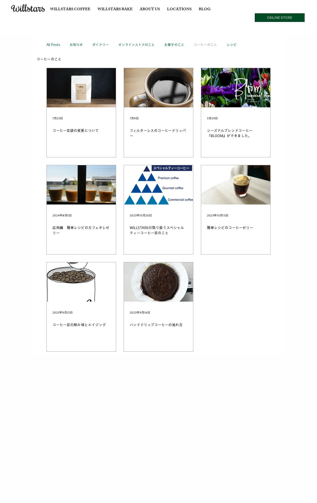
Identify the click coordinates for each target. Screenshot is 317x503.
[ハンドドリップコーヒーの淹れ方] (158, 282)
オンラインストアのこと (136, 44)
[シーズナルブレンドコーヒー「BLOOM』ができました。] (235, 87)
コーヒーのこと (205, 44)
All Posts (53, 44)
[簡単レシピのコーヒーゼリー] (235, 184)
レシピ (232, 44)
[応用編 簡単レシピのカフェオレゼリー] (81, 184)
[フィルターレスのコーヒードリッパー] (158, 87)
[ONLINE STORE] (280, 17)
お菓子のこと (174, 44)
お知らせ (76, 44)
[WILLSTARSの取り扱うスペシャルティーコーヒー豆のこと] (158, 184)
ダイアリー (100, 44)
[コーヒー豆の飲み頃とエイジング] (81, 282)
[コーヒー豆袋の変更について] (81, 87)
